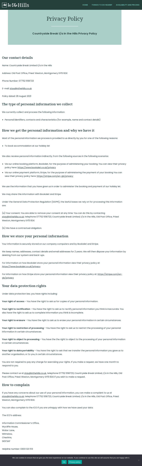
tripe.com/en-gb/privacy (48, 176)
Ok (64, 462)
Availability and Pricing (127, 5)
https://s (30, 176)
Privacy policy (74, 462)
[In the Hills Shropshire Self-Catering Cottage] (15, 5)
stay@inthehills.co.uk (21, 88)
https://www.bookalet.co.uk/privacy (24, 167)
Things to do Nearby (102, 5)
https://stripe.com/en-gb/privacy (116, 263)
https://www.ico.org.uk (28, 434)
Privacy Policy (28, 451)
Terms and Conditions (11, 451)
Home (85, 5)
